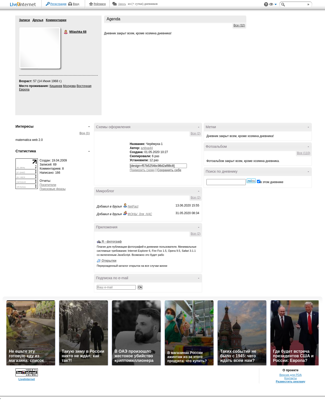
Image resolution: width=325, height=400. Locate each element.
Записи (24, 20)
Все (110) (303, 153)
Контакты (290, 378)
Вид (273, 5)
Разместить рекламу (290, 381)
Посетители (48, 185)
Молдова (69, 86)
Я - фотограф (112, 241)
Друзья (37, 20)
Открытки (109, 260)
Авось (122, 4)
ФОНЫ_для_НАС (140, 214)
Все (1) (84, 133)
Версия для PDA (290, 374)
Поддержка (266, 4)
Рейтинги (100, 4)
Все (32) (239, 25)
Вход (76, 4)
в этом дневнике (271, 182)
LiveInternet (24, 4)
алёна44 (147, 148)
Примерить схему (142, 170)
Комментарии (56, 20)
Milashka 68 (66, 32)
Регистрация (58, 4)
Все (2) (196, 133)
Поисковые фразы (53, 189)
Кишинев (56, 86)
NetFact (133, 206)
